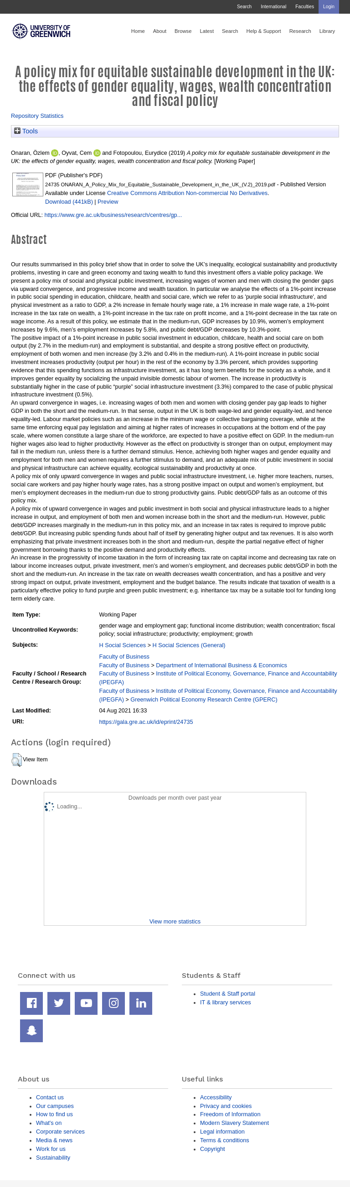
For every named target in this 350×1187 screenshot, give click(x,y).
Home (138, 31)
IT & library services (225, 1002)
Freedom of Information (230, 1114)
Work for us (51, 1148)
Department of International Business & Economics (221, 665)
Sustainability (53, 1157)
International (273, 6)
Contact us (50, 1097)
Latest (207, 31)
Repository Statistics (37, 115)
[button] (16, 760)
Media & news (54, 1140)
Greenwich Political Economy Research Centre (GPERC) (203, 699)
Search (244, 6)
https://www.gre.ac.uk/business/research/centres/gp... (113, 214)
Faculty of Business (124, 656)
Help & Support (264, 31)
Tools (26, 131)
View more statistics (175, 921)
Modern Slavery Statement (234, 1122)
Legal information (222, 1131)
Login (329, 6)
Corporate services (60, 1131)
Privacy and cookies (226, 1106)
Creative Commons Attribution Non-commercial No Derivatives (187, 193)
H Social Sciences (122, 645)
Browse (183, 31)
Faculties (304, 6)
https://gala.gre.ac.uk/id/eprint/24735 (146, 721)
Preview (108, 201)
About (159, 31)
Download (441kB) (69, 201)
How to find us (54, 1114)
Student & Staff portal (227, 993)
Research (300, 31)
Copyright (212, 1148)
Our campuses (55, 1106)
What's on (49, 1122)
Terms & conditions (224, 1140)
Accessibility (216, 1097)
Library (327, 31)
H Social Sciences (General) (188, 645)
